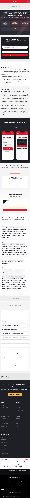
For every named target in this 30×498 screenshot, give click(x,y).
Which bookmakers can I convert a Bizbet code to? (12, 325)
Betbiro (20, 286)
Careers (17, 423)
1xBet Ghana (4, 229)
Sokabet (3, 237)
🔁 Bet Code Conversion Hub (15, 185)
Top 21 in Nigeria (3, 418)
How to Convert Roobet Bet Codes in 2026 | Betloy (10, 464)
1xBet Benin (10, 229)
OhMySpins (24, 280)
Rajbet (16, 276)
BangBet (18, 233)
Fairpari (24, 282)
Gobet (23, 254)
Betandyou (15, 274)
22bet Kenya (18, 250)
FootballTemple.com (18, 472)
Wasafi (14, 254)
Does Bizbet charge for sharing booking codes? (11, 353)
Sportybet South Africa (11, 261)
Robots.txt (2, 451)
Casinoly (3, 286)
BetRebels (7, 282)
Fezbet (3, 282)
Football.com (9, 235)
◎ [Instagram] (12, 492)
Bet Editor (2, 410)
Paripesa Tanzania (19, 248)
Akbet (23, 235)
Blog (16, 420)
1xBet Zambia (10, 246)
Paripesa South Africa (20, 261)
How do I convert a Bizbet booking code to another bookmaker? (12, 320)
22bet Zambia (16, 252)
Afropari (23, 274)
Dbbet (26, 254)
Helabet (21, 252)
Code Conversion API (19, 410)
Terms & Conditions (4, 442)
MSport (15, 233)
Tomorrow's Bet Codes (4, 407)
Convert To (4, 49)
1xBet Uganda (10, 244)
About (4, 496)
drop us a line (15, 308)
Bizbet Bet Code (5, 45)
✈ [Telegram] (19, 492)
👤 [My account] (28, 1)
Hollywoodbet (4, 261)
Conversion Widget (19, 408)
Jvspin (20, 282)
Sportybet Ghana (15, 227)
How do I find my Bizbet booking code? (9, 315)
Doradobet (4, 280)
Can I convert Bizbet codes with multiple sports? (11, 361)
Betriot (16, 286)
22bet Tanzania (24, 250)
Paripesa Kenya (12, 248)
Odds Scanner (18, 404)
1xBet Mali (4, 231)
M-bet (3, 254)
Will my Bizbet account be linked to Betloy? (10, 357)
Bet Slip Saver (3, 413)
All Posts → (27, 459)
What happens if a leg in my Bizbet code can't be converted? (14, 337)
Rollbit (3, 278)
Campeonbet (9, 288)
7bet (8, 280)
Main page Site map (4, 445)
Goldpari (13, 272)
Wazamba (18, 284)
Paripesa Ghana (22, 231)
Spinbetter (15, 280)
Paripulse (21, 272)
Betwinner (8, 272)
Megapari (3, 272)
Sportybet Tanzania (24, 246)
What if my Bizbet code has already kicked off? (11, 365)
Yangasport (18, 254)
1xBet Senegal (9, 231)
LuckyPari (17, 278)
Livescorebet (12, 278)
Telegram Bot (18, 407)
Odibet (25, 252)
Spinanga (12, 286)
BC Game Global (5, 274)
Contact (17, 426)
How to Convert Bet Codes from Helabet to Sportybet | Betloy (12, 466)
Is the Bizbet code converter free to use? (10, 329)
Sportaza (24, 286)
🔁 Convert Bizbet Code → (15, 55)
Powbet (20, 280)
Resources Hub (3, 436)
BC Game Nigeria (24, 233)
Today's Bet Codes (4, 405)
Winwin (11, 280)
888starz (10, 274)
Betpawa (8, 237)
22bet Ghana (10, 233)
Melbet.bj (14, 235)
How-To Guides (3, 437)
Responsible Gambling (4, 453)
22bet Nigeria (4, 233)
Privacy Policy (19, 496)
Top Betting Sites (3, 424)
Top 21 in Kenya (3, 421)
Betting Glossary (3, 439)
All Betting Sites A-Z (4, 426)
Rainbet (22, 278)
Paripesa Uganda (5, 250)
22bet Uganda (4, 252)
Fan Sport (14, 288)
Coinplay (12, 282)
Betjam (10, 254)
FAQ (1, 440)
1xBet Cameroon (16, 229)
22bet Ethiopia (10, 252)
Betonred (7, 278)
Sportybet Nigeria (8, 227)
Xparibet (3, 276)
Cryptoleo (8, 284)
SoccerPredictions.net (22, 470)
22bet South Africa (5, 263)
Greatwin (3, 284)
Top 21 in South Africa (4, 423)
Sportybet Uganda (5, 248)
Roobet (24, 276)
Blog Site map (3, 450)
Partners (17, 424)
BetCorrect (4, 235)
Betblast (8, 286)
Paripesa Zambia (12, 250)
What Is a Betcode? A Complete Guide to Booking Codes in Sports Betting (14, 461)
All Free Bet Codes (4, 408)
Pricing (17, 421)
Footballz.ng (10, 472)
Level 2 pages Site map (4, 448)
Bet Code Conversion (5, 376)
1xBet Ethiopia (22, 244)
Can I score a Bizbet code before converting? (11, 345)
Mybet (7, 254)
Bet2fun (16, 282)
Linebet (17, 272)
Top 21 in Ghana (3, 420)
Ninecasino (13, 284)
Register (17, 429)
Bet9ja (3, 227)
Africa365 (18, 235)
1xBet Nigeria (22, 227)
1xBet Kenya (4, 244)
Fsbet (19, 274)
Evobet (12, 276)
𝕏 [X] (10, 492)
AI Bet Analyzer (18, 405)
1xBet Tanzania (16, 244)
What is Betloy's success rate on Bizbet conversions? (12, 333)
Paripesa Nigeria (15, 231)
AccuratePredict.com (13, 470)
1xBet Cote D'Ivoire (23, 229)
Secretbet (8, 276)
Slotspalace (23, 284)
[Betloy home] (15, 1)
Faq (22, 496)
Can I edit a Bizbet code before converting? (10, 349)
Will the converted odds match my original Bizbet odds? (13, 341)
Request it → (19, 291)
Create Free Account (15, 394)
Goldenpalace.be (19, 288)
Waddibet (3, 288)
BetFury (19, 276)
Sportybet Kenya (16, 246)
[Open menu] (2, 1)
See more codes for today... (15, 173)
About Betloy (18, 418)
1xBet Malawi (4, 246)
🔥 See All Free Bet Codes (15, 179)
